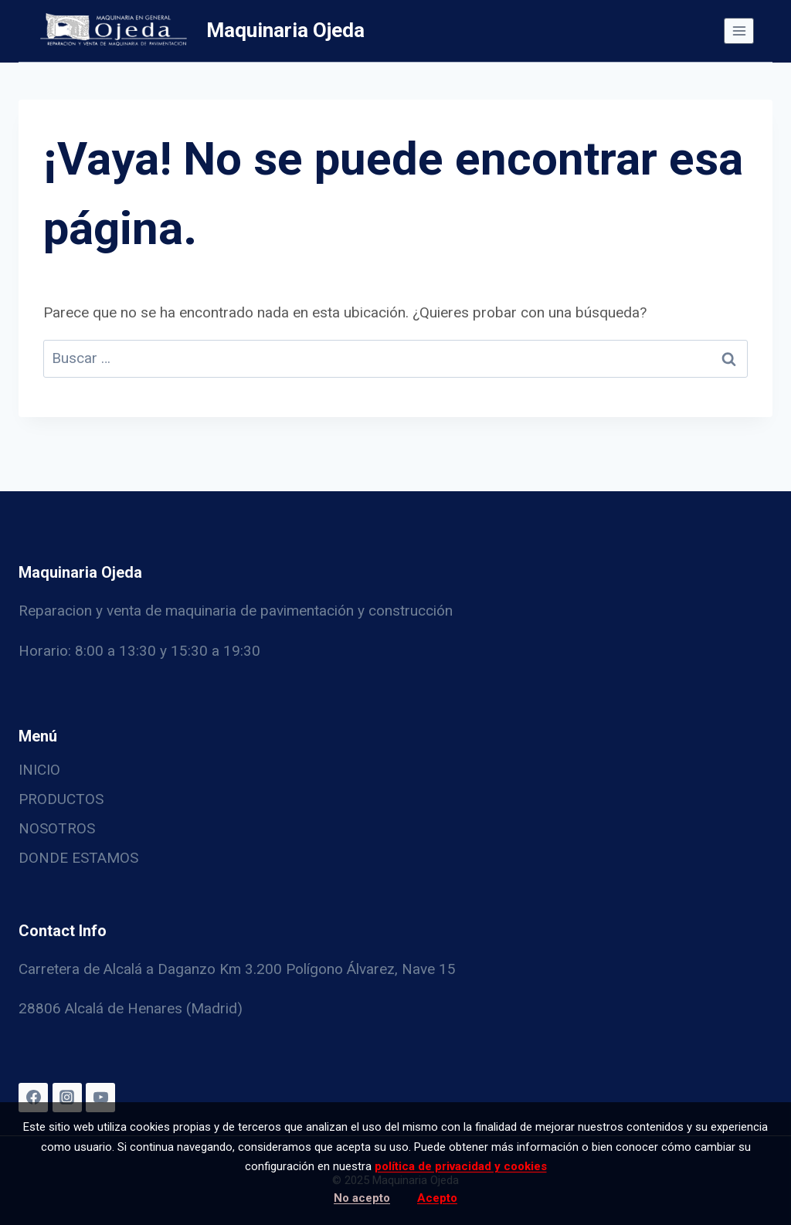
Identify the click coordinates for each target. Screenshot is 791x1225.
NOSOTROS (57, 828)
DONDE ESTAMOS (78, 858)
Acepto (437, 1198)
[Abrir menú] (739, 30)
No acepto (362, 1198)
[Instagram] (67, 1097)
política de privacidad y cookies (461, 1166)
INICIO (39, 770)
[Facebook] (33, 1097)
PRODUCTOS (61, 799)
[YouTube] (100, 1097)
